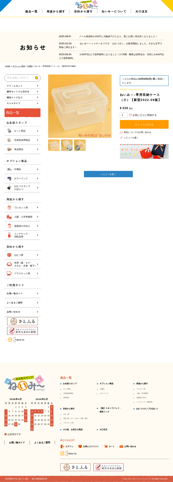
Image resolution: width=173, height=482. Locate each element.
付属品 (30, 66)
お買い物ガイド (14, 293)
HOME (8, 66)
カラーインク (21, 178)
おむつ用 (18, 255)
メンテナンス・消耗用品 (144, 402)
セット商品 (20, 130)
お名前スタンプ (70, 383)
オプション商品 (19, 66)
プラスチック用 (22, 273)
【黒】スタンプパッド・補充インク (110, 410)
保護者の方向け (22, 226)
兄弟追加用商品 (22, 140)
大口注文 (141, 26)
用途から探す (56, 26)
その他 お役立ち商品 (73, 429)
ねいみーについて (114, 26)
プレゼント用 (21, 207)
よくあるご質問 (14, 302)
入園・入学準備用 (23, 216)
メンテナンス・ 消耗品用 (22, 235)
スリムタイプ (13, 103)
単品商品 (18, 149)
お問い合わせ (13, 311)
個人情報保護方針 (39, 479)
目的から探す (83, 26)
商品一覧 (31, 26)
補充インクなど (14, 97)
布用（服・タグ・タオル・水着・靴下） (76, 418)
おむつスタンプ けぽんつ (22, 187)
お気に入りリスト (91, 446)
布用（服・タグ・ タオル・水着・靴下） (25, 264)
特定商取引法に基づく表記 (17, 479)
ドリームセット (14, 85)
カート (112, 446)
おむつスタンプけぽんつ (147, 409)
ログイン (69, 446)
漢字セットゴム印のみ (18, 91)
